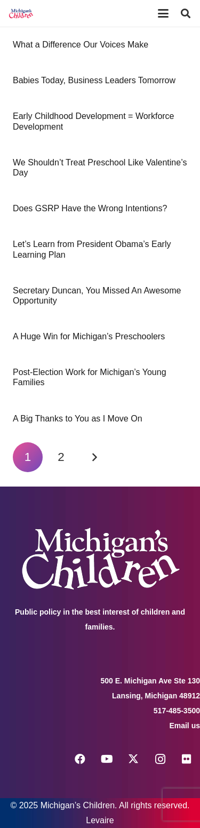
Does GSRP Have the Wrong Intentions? (90, 208)
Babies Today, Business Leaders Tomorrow (94, 80)
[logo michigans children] (21, 13)
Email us (184, 725)
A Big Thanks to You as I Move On (77, 418)
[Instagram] (160, 759)
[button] (163, 13)
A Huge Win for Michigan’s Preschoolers (89, 336)
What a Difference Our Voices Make (80, 44)
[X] (133, 759)
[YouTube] (106, 759)
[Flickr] (186, 759)
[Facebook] (80, 759)
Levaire (100, 820)
